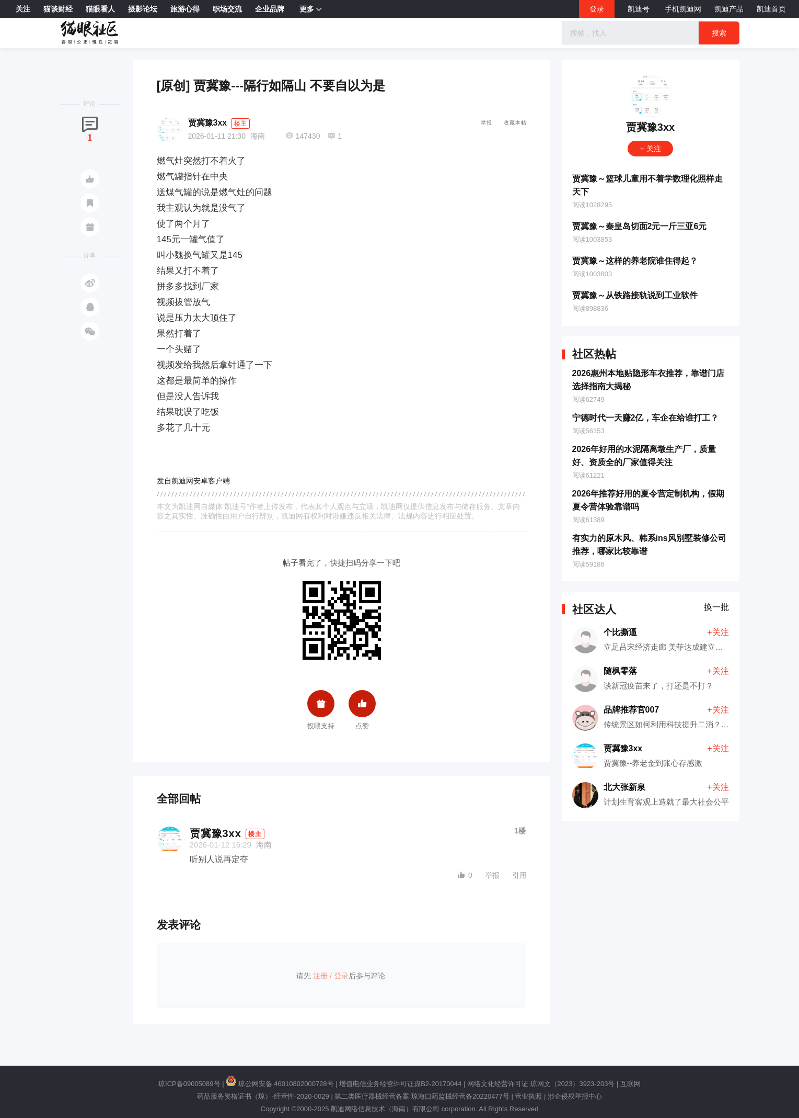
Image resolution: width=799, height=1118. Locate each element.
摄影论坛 (142, 9)
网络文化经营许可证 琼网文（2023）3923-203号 (541, 1084)
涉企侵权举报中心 (575, 1096)
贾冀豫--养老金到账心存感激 (653, 763)
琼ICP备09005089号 (189, 1084)
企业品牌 (269, 9)
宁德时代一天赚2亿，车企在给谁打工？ (645, 417)
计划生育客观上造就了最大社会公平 (666, 801)
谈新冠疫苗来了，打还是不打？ (658, 685)
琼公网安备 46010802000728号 (279, 1084)
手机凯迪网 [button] (683, 9)
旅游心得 (185, 9)
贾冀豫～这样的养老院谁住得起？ (635, 260)
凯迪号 (640, 9)
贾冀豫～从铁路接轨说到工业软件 (635, 295)
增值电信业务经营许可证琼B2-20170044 (400, 1084)
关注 (23, 9)
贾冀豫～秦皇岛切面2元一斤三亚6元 (639, 226)
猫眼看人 (100, 9)
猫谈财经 (58, 9)
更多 (310, 9)
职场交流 (227, 9)
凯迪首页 (771, 9)
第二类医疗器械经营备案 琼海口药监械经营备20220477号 (421, 1096)
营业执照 (528, 1096)
